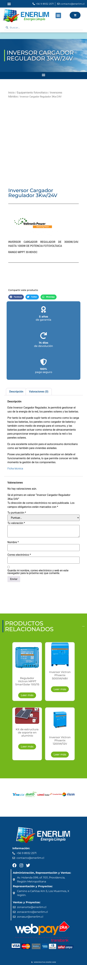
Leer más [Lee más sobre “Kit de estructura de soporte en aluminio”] (27, 746)
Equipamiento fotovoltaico (32, 92)
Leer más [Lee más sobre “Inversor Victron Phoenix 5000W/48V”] (60, 689)
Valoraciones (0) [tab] (38, 391)
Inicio (11, 92)
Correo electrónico (19, 555)
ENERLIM (12, 36)
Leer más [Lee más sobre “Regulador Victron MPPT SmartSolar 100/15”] (27, 695)
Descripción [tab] (16, 391)
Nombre (13, 542)
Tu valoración (16, 523)
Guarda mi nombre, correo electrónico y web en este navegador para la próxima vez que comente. (37, 572)
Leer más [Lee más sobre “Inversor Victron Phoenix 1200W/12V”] (60, 754)
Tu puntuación (16, 512)
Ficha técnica (15, 468)
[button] (9, 3)
